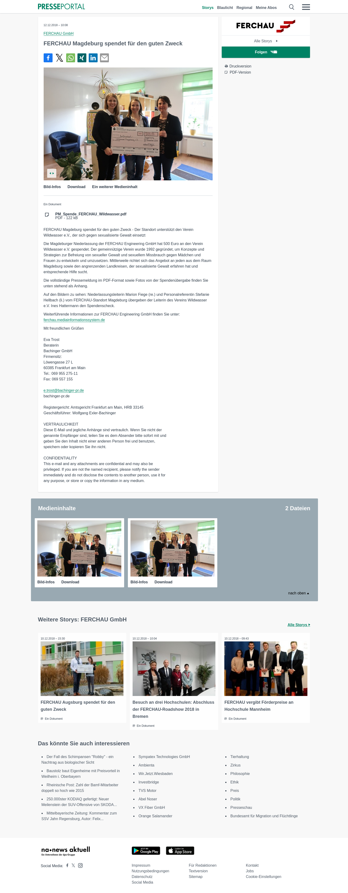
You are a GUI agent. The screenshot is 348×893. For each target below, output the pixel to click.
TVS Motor (147, 790)
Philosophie (240, 773)
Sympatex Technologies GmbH (164, 756)
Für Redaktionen (202, 865)
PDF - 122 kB (90, 216)
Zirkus (235, 765)
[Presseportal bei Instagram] (79, 864)
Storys (208, 8)
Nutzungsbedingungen (150, 870)
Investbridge (148, 781)
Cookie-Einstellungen (263, 876)
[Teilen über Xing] (81, 57)
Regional (244, 8)
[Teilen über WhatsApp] (70, 57)
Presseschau (241, 807)
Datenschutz (142, 876)
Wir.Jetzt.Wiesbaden (155, 773)
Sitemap (196, 876)
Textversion (198, 870)
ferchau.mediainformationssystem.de (74, 320)
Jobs (250, 870)
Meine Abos (266, 8)
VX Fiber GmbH (151, 807)
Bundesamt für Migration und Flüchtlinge (264, 815)
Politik (235, 798)
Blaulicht (225, 8)
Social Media (142, 882)
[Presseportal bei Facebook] (66, 865)
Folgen (266, 52)
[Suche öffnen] (292, 7)
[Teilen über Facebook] (48, 57)
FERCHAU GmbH (59, 34)
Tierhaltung (239, 756)
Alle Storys (266, 41)
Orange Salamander (155, 815)
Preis (234, 790)
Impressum (141, 865)
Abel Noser (147, 798)
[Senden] (104, 57)
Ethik (234, 781)
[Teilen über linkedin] (93, 57)
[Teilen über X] (59, 57)
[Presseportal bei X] (72, 865)
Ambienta (146, 765)
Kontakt (252, 865)
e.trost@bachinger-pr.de (64, 390)
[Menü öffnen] (306, 7)
